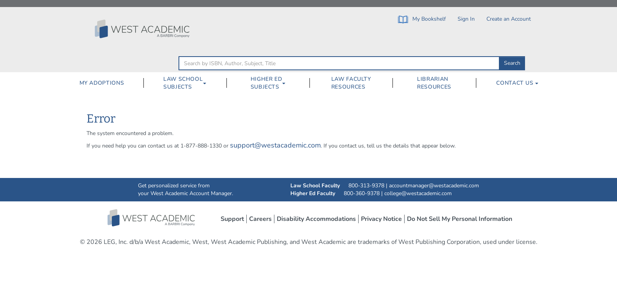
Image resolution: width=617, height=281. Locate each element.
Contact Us (517, 83)
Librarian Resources (434, 83)
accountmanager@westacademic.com (434, 185)
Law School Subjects (183, 83)
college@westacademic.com (418, 193)
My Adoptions (102, 83)
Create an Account (508, 19)
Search (512, 63)
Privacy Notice (381, 219)
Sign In (466, 19)
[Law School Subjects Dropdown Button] (208, 83)
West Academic (152, 218)
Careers (260, 219)
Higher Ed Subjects (266, 83)
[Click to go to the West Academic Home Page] (143, 28)
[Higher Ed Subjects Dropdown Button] (287, 83)
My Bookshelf (422, 19)
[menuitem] (101, 83)
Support (232, 219)
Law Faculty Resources (351, 83)
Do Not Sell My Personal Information (459, 219)
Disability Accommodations (316, 219)
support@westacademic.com (275, 145)
